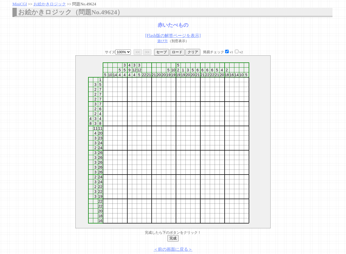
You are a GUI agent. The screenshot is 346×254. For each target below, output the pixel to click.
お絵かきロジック (50, 4)
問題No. (84, 4)
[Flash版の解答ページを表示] (173, 35)
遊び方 (162, 41)
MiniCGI (19, 4)
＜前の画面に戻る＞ (173, 249)
